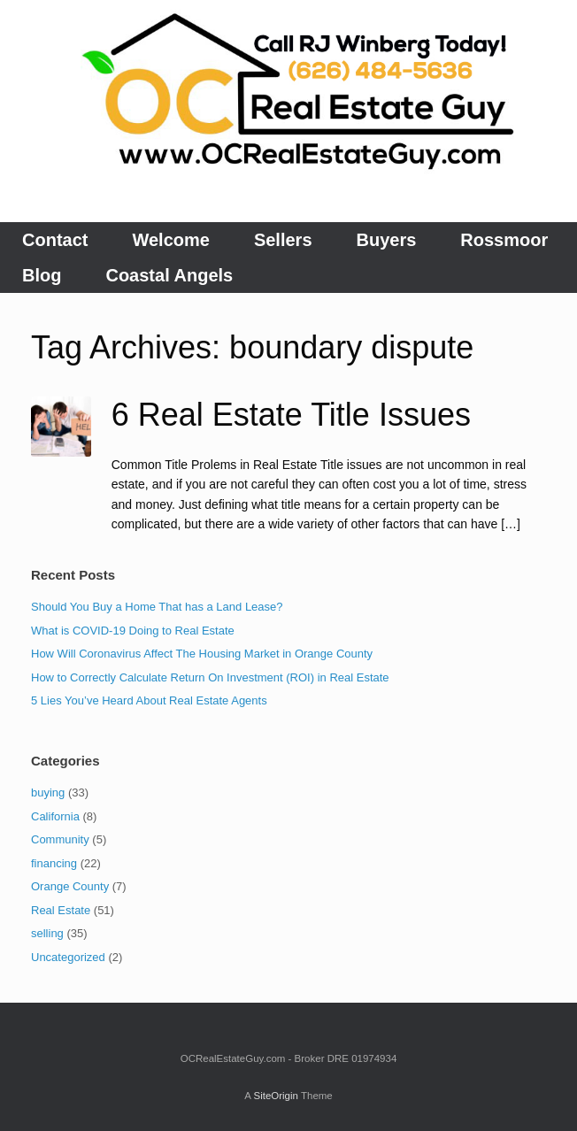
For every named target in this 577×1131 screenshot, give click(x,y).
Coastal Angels (169, 275)
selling (47, 933)
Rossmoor (504, 240)
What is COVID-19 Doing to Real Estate (133, 630)
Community (60, 839)
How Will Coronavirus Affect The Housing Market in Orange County (202, 653)
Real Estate (60, 910)
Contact (55, 240)
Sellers (283, 240)
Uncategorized (68, 957)
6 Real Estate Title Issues (291, 414)
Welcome (170, 240)
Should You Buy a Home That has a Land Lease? (157, 606)
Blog (41, 275)
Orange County (70, 886)
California (55, 816)
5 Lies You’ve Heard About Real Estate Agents (149, 700)
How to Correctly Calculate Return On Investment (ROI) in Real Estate (210, 677)
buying (48, 792)
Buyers (387, 240)
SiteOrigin (275, 1095)
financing (54, 863)
